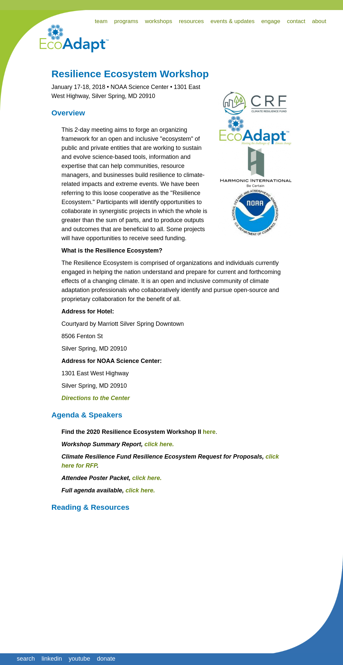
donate (106, 658)
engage (270, 21)
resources (191, 21)
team (101, 21)
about (319, 21)
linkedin (52, 658)
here (209, 432)
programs (126, 21)
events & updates (233, 21)
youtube (79, 658)
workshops (158, 21)
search (26, 658)
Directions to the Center (96, 398)
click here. (159, 444)
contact (296, 21)
